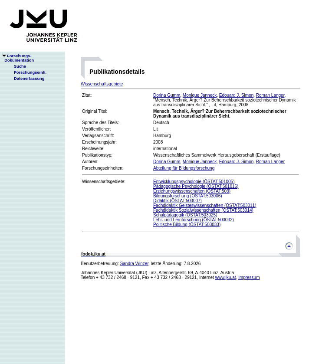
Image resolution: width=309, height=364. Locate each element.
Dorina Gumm (166, 95)
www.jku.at (225, 277)
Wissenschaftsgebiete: (103, 181)
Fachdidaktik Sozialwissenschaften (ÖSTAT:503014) (203, 210)
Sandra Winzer (134, 263)
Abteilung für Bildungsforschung (183, 168)
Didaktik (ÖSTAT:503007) (177, 200)
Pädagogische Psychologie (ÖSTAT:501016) (195, 186)
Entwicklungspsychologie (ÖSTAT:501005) (194, 181)
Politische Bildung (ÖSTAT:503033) (186, 224)
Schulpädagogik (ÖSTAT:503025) (185, 215)
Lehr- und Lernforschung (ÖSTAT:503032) (193, 219)
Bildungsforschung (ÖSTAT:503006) (187, 195)
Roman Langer (270, 95)
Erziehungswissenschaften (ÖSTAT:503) (191, 191)
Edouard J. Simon (236, 95)
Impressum (249, 277)
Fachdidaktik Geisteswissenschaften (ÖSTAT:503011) (204, 205)
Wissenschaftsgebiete (102, 84)
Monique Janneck (200, 95)
